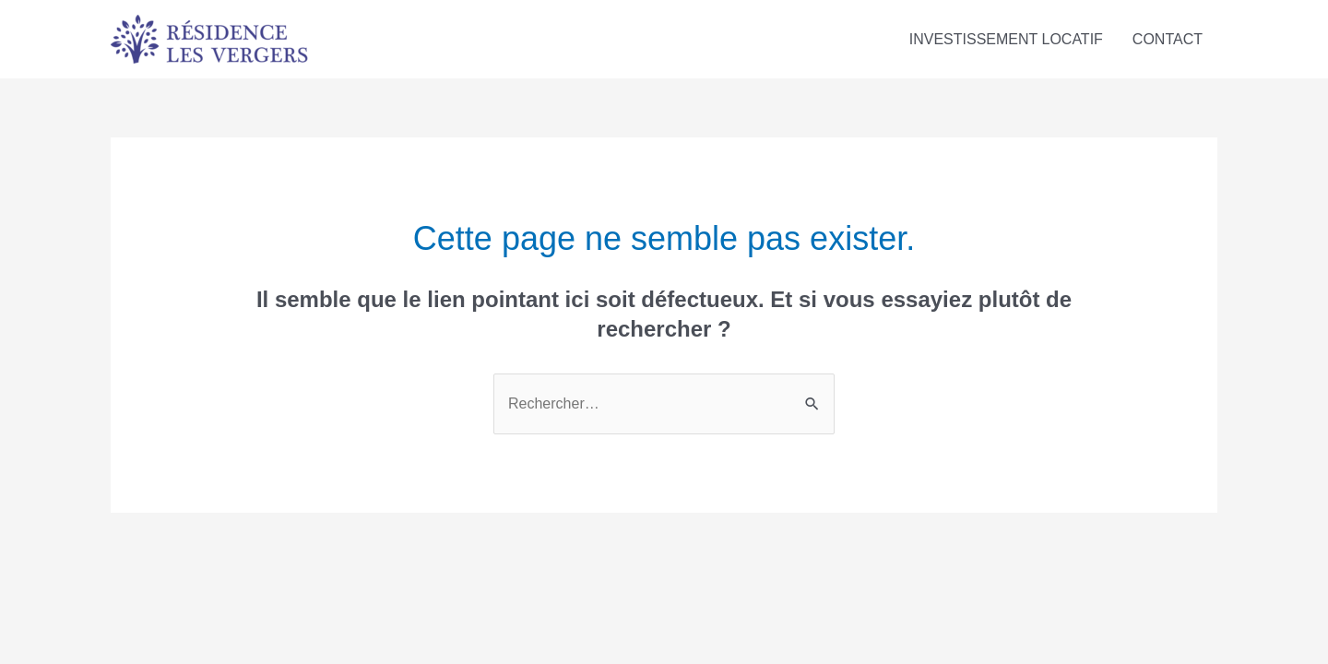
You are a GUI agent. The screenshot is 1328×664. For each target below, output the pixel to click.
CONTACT (1167, 39)
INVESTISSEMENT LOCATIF (1006, 39)
